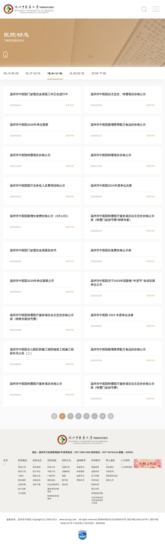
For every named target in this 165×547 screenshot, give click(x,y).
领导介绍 (22, 471)
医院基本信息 (112, 476)
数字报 (65, 480)
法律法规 (22, 484)
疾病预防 (80, 471)
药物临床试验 (97, 493)
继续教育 (95, 467)
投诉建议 (110, 467)
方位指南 (22, 493)
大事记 (21, 476)
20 (102, 416)
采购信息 (77, 73)
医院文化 (66, 460)
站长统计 (79, 523)
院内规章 (22, 480)
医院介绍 (22, 467)
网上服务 (110, 460)
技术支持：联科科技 (95, 523)
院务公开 (110, 480)
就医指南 (51, 460)
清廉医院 (66, 471)
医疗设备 (22, 489)
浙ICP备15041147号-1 (138, 519)
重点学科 (95, 489)
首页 (5, 460)
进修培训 (95, 471)
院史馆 (65, 484)
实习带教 (95, 476)
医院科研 (95, 484)
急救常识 (80, 476)
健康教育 (81, 460)
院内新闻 (11, 73)
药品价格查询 (53, 484)
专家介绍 (51, 471)
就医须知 (51, 480)
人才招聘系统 (126, 467)
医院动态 (37, 460)
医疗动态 (33, 73)
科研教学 (95, 460)
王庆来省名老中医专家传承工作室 (97, 500)
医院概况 (22, 460)
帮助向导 (80, 480)
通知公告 (55, 73)
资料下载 (99, 73)
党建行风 (66, 467)
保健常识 (80, 467)
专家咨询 (110, 471)
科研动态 (95, 480)
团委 (64, 476)
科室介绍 (51, 467)
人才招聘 (125, 460)
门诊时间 (51, 476)
